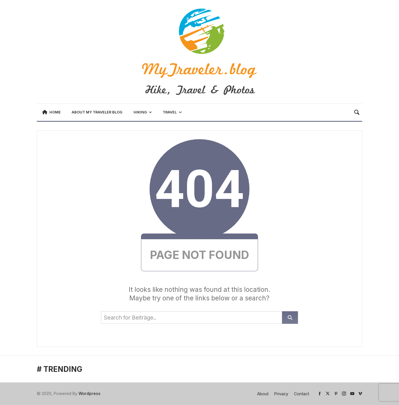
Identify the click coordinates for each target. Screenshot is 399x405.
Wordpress (89, 393)
